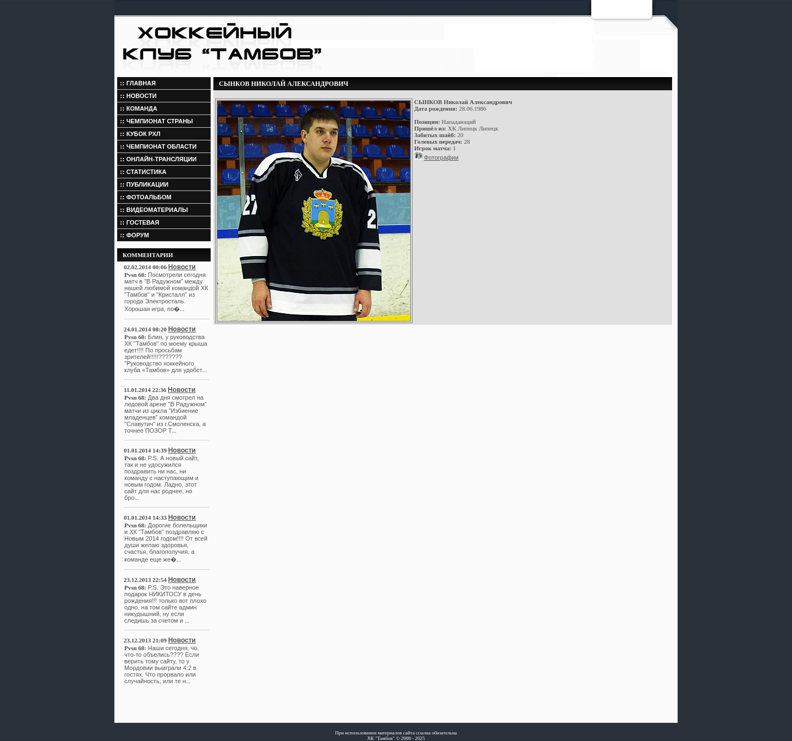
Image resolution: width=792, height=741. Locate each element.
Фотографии (441, 157)
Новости (182, 267)
